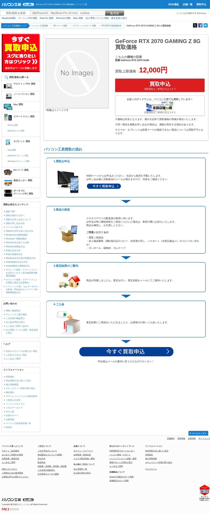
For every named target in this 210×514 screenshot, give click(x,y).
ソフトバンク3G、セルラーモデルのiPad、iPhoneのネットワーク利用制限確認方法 (22, 289)
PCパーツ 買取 (60, 26)
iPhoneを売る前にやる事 (17, 242)
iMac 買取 (78, 18)
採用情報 (181, 438)
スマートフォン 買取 (24, 116)
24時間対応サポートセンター (122, 451)
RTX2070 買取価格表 (111, 26)
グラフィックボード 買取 (84, 26)
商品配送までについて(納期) (50, 455)
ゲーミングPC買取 (27, 18)
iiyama (9, 427)
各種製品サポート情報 (119, 481)
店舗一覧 (187, 4)
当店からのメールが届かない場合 (21, 351)
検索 (114, 13)
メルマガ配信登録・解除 (84, 458)
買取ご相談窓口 (13, 310)
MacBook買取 (9, 18)
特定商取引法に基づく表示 (18, 380)
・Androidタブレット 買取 (17, 156)
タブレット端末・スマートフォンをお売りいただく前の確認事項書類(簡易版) (21, 272)
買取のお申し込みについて (18, 219)
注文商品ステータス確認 (48, 474)
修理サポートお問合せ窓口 (120, 462)
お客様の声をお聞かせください (15, 477)
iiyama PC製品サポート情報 (121, 477)
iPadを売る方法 (13, 250)
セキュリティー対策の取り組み (20, 388)
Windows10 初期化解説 (17, 235)
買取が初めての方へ (15, 215)
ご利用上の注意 (13, 400)
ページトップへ (199, 433)
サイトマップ (204, 438)
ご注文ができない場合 (16, 355)
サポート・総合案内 (10, 451)
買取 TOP (10, 211)
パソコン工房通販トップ (14, 26)
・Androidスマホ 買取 (15, 131)
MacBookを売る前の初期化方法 (21, 258)
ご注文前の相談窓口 (15, 318)
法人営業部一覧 (80, 469)
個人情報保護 (12, 384)
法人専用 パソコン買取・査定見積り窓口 (106, 18)
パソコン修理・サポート (120, 455)
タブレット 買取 (21, 141)
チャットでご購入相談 (16, 314)
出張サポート (12, 415)
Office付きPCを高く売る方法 (19, 231)
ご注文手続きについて (47, 451)
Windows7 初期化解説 (16, 238)
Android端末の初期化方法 (18, 266)
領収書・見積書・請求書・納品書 (52, 466)
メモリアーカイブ (14, 408)
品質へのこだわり (9, 469)
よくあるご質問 (13, 359)
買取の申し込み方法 (15, 223)
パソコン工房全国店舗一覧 (18, 423)
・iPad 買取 (11, 150)
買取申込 (201, 4)
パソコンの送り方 (14, 227)
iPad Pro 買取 (47, 18)
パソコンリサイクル (15, 404)
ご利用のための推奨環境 (12, 473)
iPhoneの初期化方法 (15, 246)
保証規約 (10, 392)
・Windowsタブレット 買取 (18, 161)
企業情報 (10, 419)
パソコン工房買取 (39, 26)
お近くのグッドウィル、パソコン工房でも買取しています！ (160, 106)
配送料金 (41, 462)
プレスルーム (151, 469)
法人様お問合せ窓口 (15, 322)
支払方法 (41, 458)
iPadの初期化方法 (14, 254)
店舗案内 (171, 438)
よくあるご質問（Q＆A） (18, 326)
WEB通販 (173, 4)
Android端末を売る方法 (17, 262)
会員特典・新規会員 (10, 458)
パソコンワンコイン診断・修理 (122, 458)
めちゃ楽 (10, 411)
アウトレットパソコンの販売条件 (21, 396)
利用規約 (10, 377)
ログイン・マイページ (83, 451)
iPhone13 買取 (63, 18)
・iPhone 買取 (12, 125)
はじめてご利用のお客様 (12, 455)
